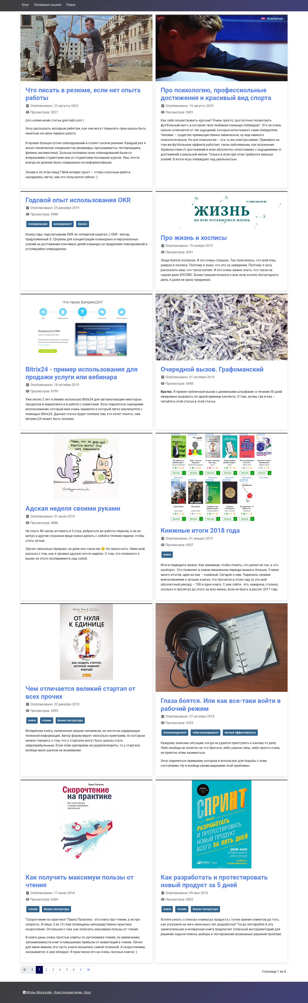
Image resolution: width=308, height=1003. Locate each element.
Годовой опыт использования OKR (78, 200)
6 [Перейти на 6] (74, 970)
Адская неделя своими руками (72, 508)
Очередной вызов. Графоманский (212, 369)
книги (167, 554)
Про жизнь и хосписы (194, 238)
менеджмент (63, 224)
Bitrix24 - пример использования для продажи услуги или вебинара (81, 373)
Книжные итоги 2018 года (200, 530)
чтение (46, 720)
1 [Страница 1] (39, 970)
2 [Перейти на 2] (46, 970)
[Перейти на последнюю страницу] (88, 970)
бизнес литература (70, 720)
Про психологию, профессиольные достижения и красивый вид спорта (216, 94)
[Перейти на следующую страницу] (80, 970)
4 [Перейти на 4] (60, 970)
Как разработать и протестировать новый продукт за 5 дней (214, 881)
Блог (25, 5)
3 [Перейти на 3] (53, 970)
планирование (38, 224)
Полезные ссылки (47, 5)
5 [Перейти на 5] (67, 970)
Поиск (70, 5)
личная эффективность (240, 732)
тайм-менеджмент (205, 732)
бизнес (82, 224)
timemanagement (174, 732)
